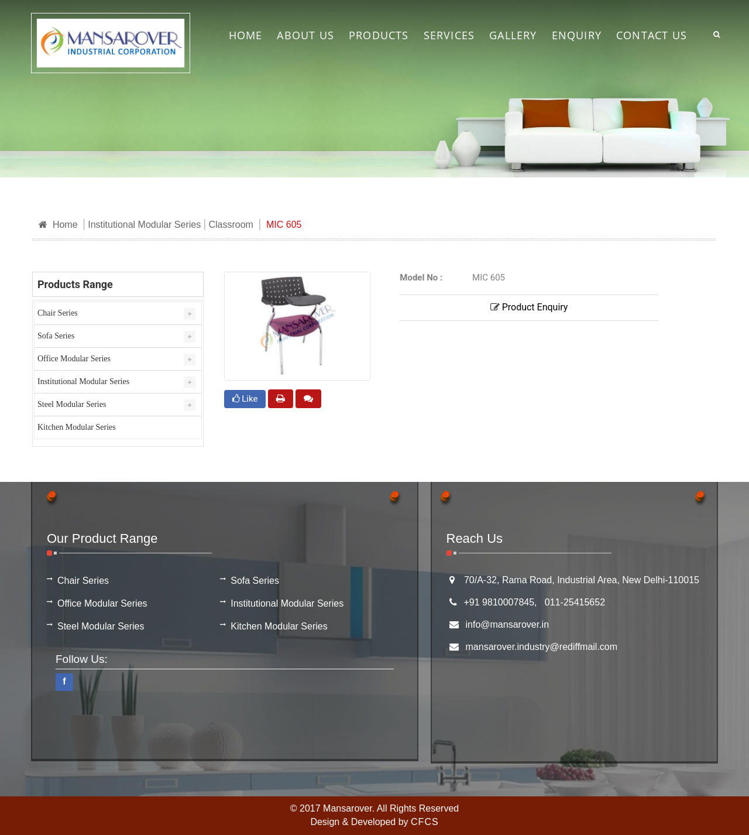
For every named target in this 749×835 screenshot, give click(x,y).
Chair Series (57, 313)
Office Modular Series (74, 358)
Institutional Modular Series (144, 225)
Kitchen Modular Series (76, 427)
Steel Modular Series (71, 404)
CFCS (425, 822)
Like (245, 398)
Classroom (230, 225)
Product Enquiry (529, 307)
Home (58, 225)
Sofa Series (55, 335)
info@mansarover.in (507, 624)
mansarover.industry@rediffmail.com (542, 647)
